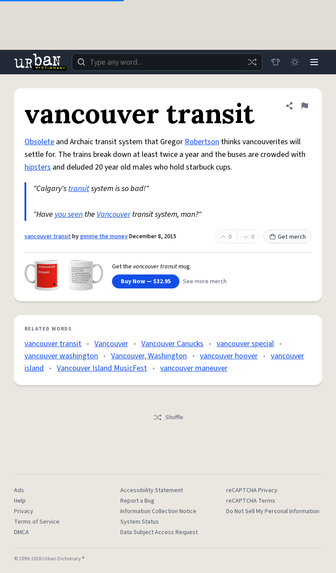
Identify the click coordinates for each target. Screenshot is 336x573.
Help (20, 501)
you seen (69, 214)
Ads (19, 490)
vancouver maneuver (194, 368)
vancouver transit (47, 236)
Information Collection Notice (158, 511)
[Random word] (252, 62)
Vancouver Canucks (172, 343)
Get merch (287, 237)
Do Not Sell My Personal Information (272, 511)
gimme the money (104, 236)
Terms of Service (37, 521)
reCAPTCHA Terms (250, 501)
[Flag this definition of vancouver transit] (305, 106)
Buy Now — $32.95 (146, 281)
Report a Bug (137, 501)
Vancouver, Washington (149, 356)
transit (78, 188)
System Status (139, 521)
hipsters (37, 167)
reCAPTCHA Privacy (251, 490)
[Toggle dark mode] (295, 62)
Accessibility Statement (151, 490)
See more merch (205, 281)
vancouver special (245, 343)
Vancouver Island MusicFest (102, 368)
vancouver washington (61, 356)
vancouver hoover (229, 356)
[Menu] (314, 62)
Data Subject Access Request (159, 532)
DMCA (21, 532)
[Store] (276, 62)
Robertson (202, 141)
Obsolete (39, 141)
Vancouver (113, 214)
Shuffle (168, 417)
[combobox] (167, 62)
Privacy (23, 511)
